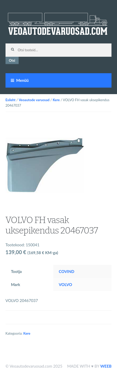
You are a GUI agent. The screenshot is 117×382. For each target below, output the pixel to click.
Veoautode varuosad (34, 100)
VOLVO (65, 284)
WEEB (105, 366)
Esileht (10, 100)
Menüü (22, 80)
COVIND (66, 271)
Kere (56, 100)
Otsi (12, 60)
